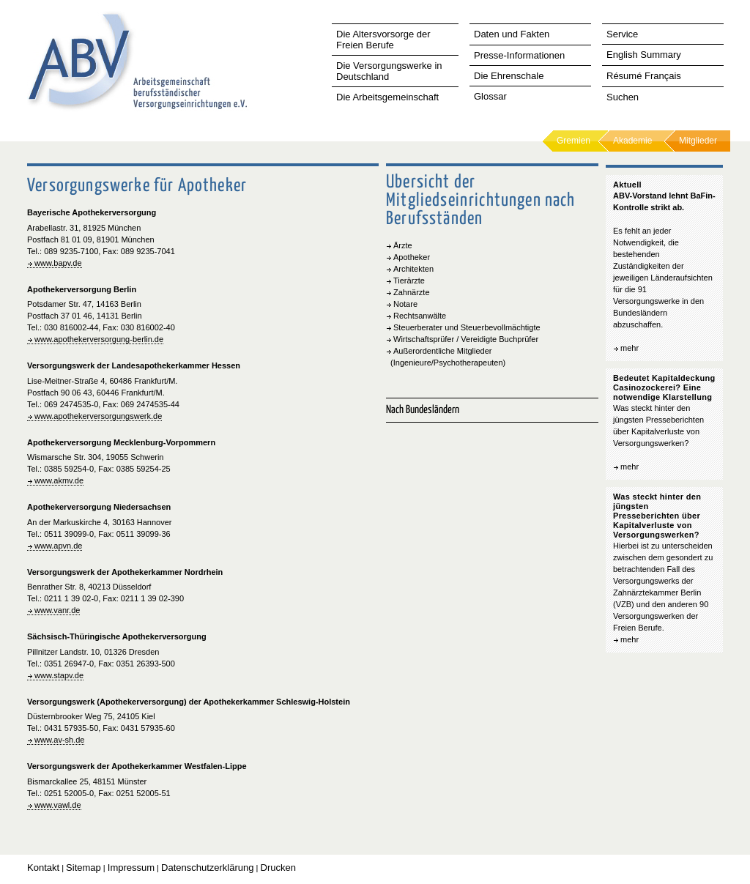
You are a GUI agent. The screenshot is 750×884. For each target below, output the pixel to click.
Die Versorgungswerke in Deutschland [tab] (389, 71)
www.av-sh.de (59, 739)
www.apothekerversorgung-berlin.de (98, 339)
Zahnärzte (411, 292)
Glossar (490, 96)
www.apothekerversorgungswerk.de (98, 416)
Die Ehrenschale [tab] (508, 75)
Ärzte (402, 245)
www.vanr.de (57, 610)
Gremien (573, 140)
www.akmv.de (58, 480)
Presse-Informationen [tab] (519, 55)
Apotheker (411, 257)
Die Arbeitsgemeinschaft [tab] (387, 97)
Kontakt (43, 867)
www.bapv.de (58, 263)
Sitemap (83, 867)
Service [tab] (622, 34)
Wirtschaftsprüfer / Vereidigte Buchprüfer (465, 339)
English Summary (643, 54)
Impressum (131, 867)
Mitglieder (698, 140)
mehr (629, 347)
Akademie (632, 140)
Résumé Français (643, 75)
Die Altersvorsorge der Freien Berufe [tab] (383, 40)
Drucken (278, 867)
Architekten (413, 268)
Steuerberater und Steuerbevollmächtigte (467, 327)
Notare (405, 304)
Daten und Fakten (511, 34)
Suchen (622, 97)
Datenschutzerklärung (207, 867)
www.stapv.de (58, 675)
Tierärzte (409, 280)
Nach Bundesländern (422, 409)
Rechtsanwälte (419, 315)
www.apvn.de (58, 545)
